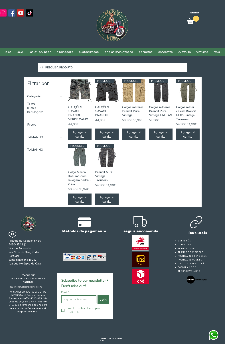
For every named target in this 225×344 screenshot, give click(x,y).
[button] (89, 52)
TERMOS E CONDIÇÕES (190, 252)
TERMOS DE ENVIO (188, 248)
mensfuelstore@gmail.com (28, 286)
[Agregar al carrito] (80, 134)
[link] (193, 20)
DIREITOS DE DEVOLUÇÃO (192, 263)
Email (65, 292)
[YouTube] (20, 13)
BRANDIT (32, 107)
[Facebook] (11, 13)
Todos (31, 103)
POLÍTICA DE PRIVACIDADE (192, 256)
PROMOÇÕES (35, 112)
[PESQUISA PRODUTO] (112, 67)
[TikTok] (29, 13)
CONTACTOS (185, 244)
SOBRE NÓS (184, 240)
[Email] (78, 299)
